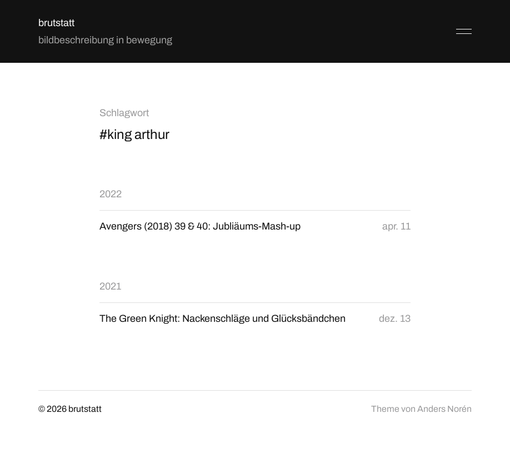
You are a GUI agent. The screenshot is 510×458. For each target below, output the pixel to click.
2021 (110, 286)
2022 (110, 194)
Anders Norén (444, 409)
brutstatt (56, 22)
